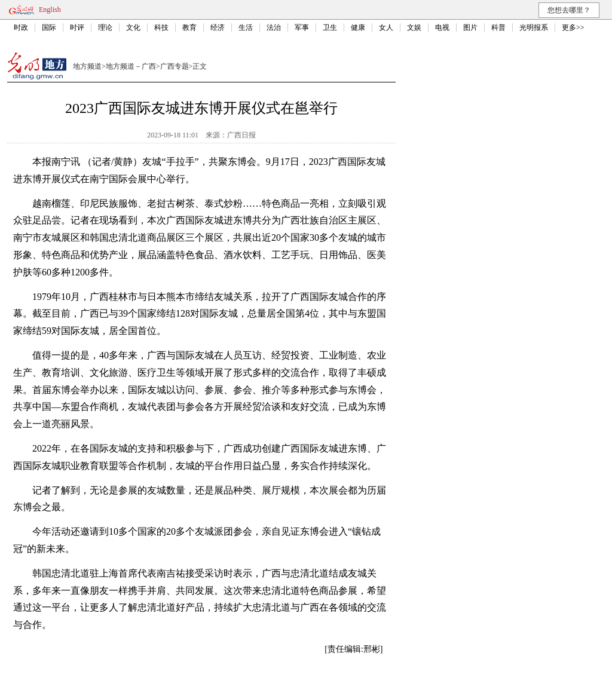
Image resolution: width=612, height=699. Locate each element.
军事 (302, 27)
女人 (386, 27)
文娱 (414, 27)
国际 (49, 27)
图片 (470, 27)
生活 (245, 27)
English (50, 9)
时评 (77, 27)
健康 (358, 27)
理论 (105, 27)
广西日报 (241, 135)
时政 (21, 27)
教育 (189, 27)
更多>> (573, 27)
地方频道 (87, 66)
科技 (161, 27)
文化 (133, 27)
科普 (498, 27)
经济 (217, 27)
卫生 (330, 27)
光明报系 (533, 27)
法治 (274, 27)
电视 (442, 27)
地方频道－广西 (131, 66)
